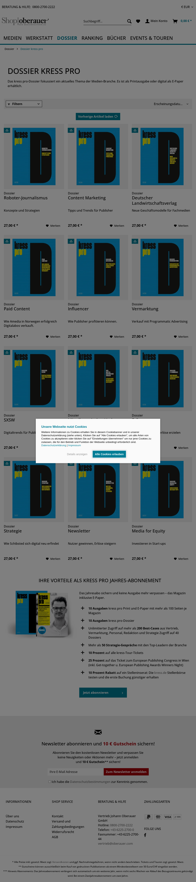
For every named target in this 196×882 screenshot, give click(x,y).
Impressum (74, 445)
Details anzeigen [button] (77, 454)
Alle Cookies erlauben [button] (109, 454)
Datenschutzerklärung (53, 445)
